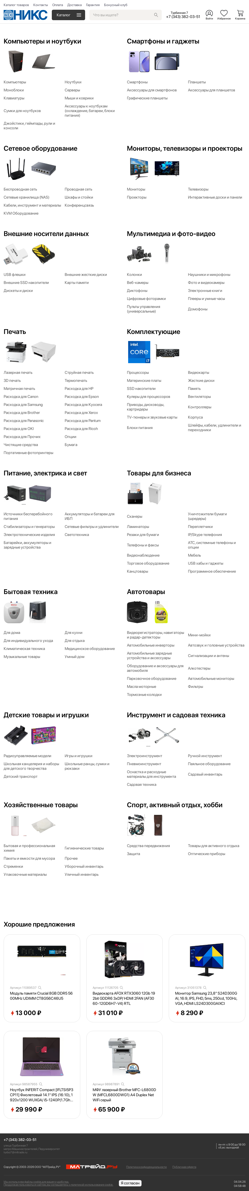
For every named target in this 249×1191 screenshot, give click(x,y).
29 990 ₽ (26, 1109)
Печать (15, 331)
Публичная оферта (184, 1166)
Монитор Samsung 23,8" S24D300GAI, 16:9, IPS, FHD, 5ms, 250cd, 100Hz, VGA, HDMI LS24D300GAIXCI (206, 998)
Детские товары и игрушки (46, 714)
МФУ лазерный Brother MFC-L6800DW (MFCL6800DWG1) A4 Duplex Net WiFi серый (124, 1094)
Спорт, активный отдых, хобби (174, 804)
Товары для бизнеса (159, 473)
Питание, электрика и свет (45, 473)
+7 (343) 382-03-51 (20, 1140)
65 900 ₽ (109, 1109)
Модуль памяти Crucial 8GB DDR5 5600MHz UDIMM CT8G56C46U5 (41, 996)
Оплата (57, 5)
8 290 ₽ (189, 1013)
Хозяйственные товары (41, 804)
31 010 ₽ (108, 1013)
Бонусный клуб (115, 5)
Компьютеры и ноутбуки (42, 41)
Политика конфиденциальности (146, 1166)
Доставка (74, 5)
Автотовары (146, 591)
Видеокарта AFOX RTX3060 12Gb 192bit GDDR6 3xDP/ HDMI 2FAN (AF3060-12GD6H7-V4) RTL (124, 998)
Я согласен (130, 1183)
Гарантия (93, 5)
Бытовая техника (31, 591)
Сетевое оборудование (40, 148)
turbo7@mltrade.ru (15, 1152)
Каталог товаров (16, 5)
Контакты (40, 5)
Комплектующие (153, 331)
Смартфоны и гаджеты (163, 41)
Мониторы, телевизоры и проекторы (184, 148)
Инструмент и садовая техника (176, 714)
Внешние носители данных (46, 233)
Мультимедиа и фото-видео (171, 233)
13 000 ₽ (25, 1013)
